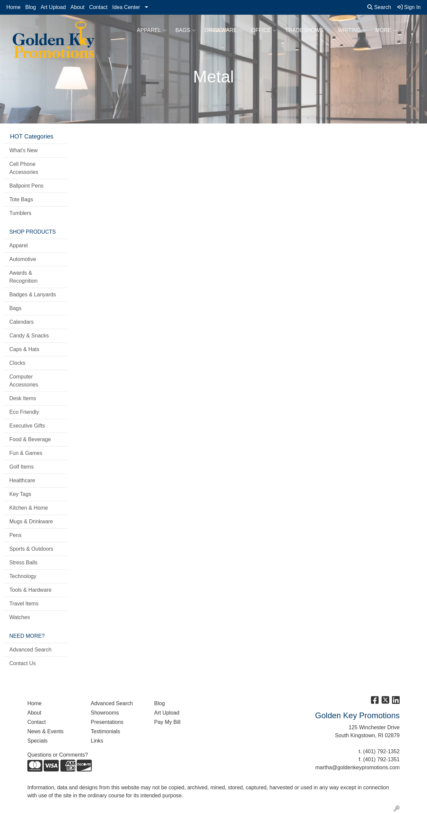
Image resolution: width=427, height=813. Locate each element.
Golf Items (21, 467)
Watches (19, 617)
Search (379, 7)
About (77, 7)
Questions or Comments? (57, 755)
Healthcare (22, 480)
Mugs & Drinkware (31, 521)
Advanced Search (30, 649)
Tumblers (20, 213)
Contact (98, 7)
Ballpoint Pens (26, 186)
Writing (352, 30)
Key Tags (20, 494)
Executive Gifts (27, 426)
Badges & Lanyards (32, 294)
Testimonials (105, 731)
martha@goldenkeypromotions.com (357, 767)
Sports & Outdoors (31, 549)
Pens (15, 535)
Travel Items (23, 603)
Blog (30, 7)
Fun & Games (25, 453)
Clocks (17, 363)
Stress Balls (23, 562)
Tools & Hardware (30, 590)
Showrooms (105, 713)
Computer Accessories (23, 380)
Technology (22, 576)
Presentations (107, 722)
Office (264, 30)
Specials (37, 741)
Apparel (152, 30)
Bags (185, 30)
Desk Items (22, 398)
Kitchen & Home (28, 508)
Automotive (22, 259)
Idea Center (126, 7)
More (386, 30)
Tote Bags (21, 199)
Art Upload (53, 7)
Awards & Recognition (23, 277)
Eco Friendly (24, 412)
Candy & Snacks (29, 335)
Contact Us (22, 663)
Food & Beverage (30, 439)
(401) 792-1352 (381, 751)
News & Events (45, 731)
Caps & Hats (24, 349)
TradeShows (307, 30)
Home (13, 7)
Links (97, 741)
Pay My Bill (167, 722)
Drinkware (223, 30)
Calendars (21, 322)
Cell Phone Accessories (23, 168)
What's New (23, 150)
